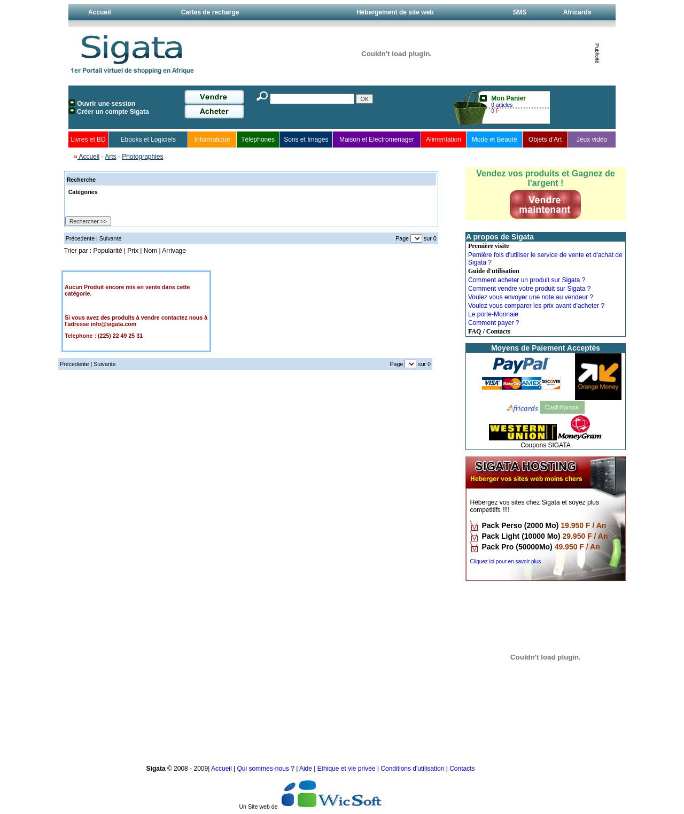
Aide (306, 768)
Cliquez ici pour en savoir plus (505, 561)
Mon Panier (508, 98)
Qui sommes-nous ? (266, 768)
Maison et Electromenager (376, 139)
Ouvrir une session (106, 103)
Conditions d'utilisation (412, 768)
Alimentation (443, 139)
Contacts (462, 768)
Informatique (212, 139)
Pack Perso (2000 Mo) (519, 525)
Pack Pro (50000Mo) (516, 546)
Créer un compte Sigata (113, 111)
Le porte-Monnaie (493, 314)
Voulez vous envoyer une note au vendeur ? (530, 297)
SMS (519, 12)
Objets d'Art (545, 139)
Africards (577, 12)
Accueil (99, 12)
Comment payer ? (493, 323)
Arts (110, 156)
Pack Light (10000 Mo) (520, 536)
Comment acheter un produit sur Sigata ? (526, 280)
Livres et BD (88, 139)
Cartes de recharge (210, 12)
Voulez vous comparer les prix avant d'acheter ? (536, 305)
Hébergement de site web (395, 12)
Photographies (142, 156)
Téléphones (258, 139)
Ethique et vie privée (346, 768)
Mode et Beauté (494, 139)
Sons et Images (306, 139)
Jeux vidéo (592, 139)
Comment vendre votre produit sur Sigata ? (529, 288)
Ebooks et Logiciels (147, 139)
